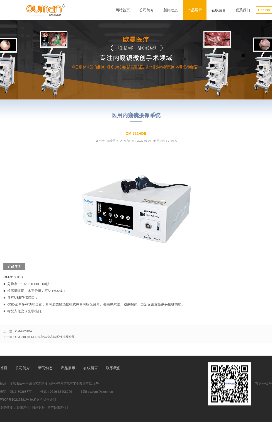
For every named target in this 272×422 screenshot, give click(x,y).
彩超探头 (38, 407)
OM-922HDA (23, 331)
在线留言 (218, 10)
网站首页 (122, 10)
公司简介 (146, 10)
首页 (3, 368)
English (264, 10)
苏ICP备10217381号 (14, 399)
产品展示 (194, 10)
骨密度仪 (23, 407)
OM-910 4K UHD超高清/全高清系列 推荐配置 (44, 337)
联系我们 (243, 10)
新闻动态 (170, 10)
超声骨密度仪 (56, 407)
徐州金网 (49, 399)
